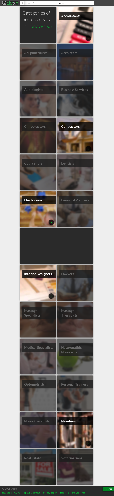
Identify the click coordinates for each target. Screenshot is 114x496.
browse (75, 492)
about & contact (32, 492)
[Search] (75, 3)
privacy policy (50, 492)
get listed (64, 492)
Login (110, 3)
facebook (7, 492)
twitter (17, 492)
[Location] (38, 3)
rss (83, 492)
